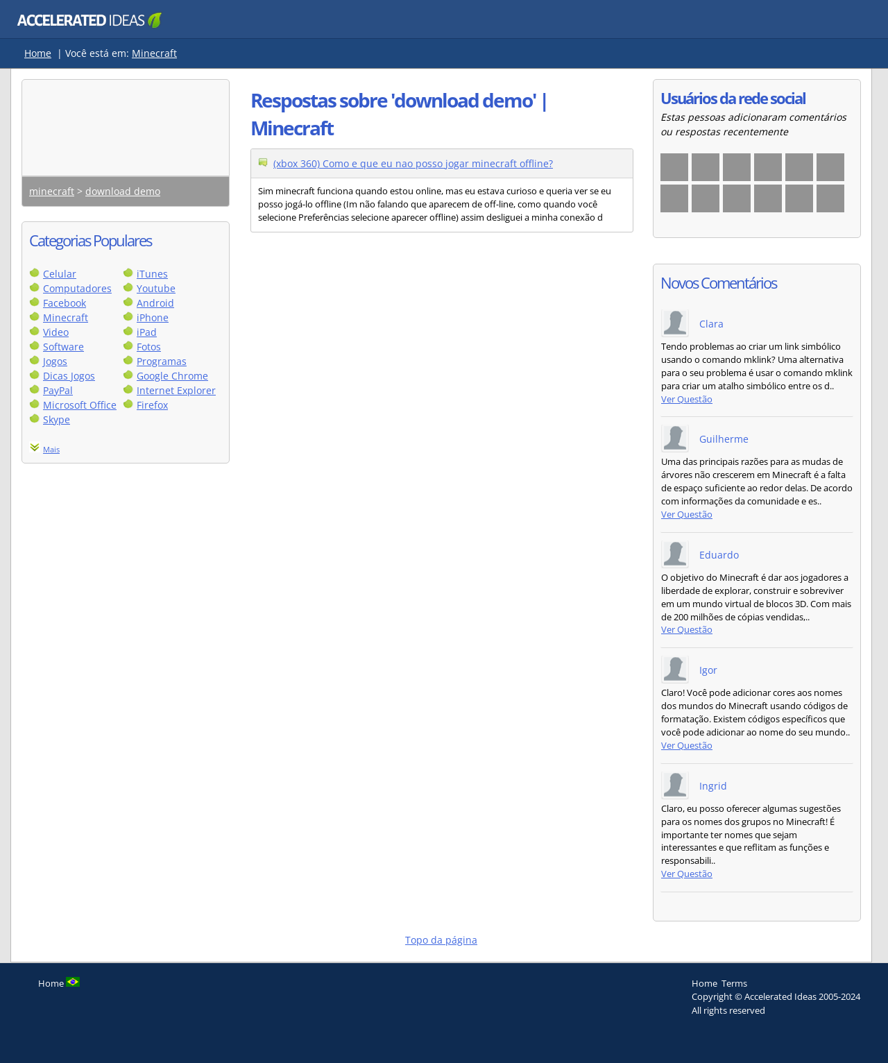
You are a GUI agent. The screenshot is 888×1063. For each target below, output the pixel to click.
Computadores (77, 288)
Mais (51, 449)
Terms (734, 983)
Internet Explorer (176, 390)
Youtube (156, 288)
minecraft (51, 191)
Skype (56, 419)
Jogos (55, 361)
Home (37, 53)
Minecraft (154, 53)
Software (63, 346)
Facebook (64, 302)
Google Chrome (172, 375)
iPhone (153, 317)
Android (155, 302)
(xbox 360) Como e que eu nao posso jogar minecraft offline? (413, 163)
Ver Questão (686, 399)
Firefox (152, 404)
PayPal (58, 390)
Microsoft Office (80, 404)
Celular (59, 273)
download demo (122, 191)
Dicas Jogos (69, 375)
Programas (162, 361)
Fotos (149, 346)
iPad (147, 332)
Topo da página (441, 939)
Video (56, 332)
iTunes (152, 273)
